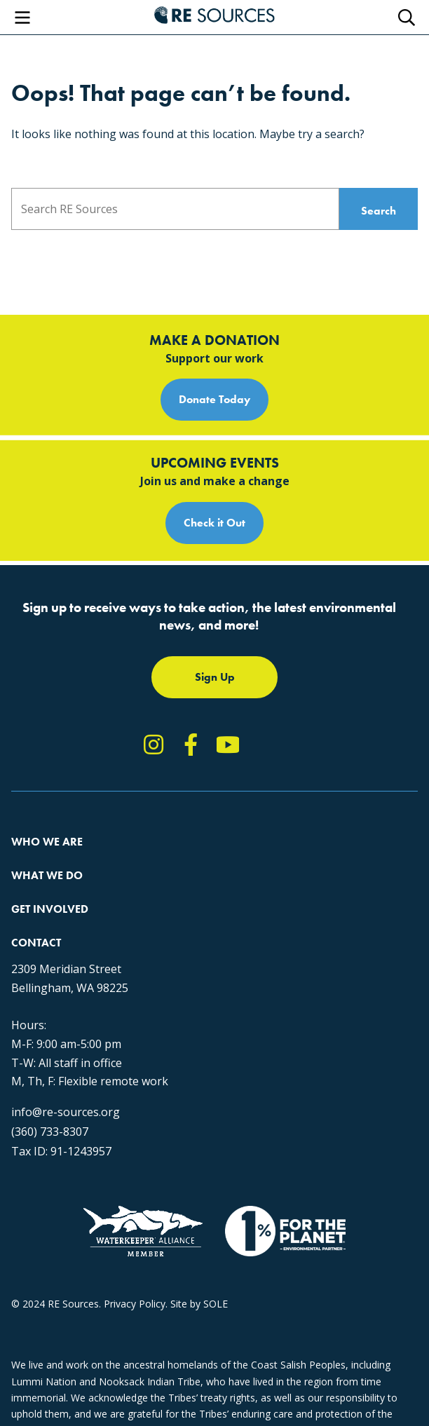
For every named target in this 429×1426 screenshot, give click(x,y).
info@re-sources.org (65, 1112)
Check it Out (214, 522)
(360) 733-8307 (49, 1131)
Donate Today (214, 399)
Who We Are (47, 841)
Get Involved (49, 909)
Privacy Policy (134, 1303)
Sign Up (215, 677)
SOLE (215, 1303)
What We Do (47, 875)
